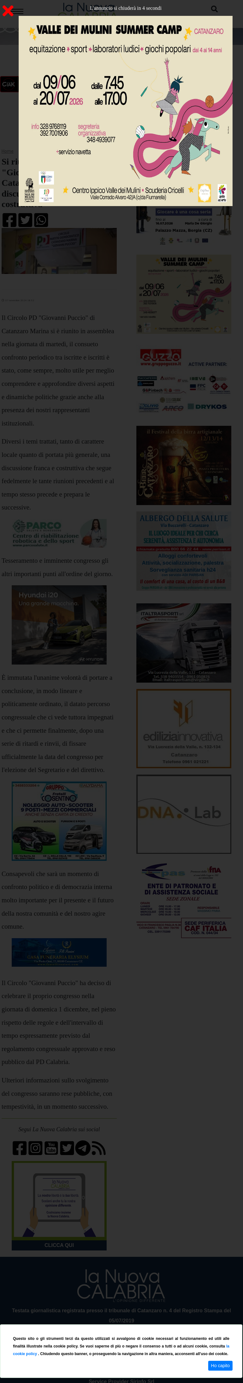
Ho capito (220, 1365)
